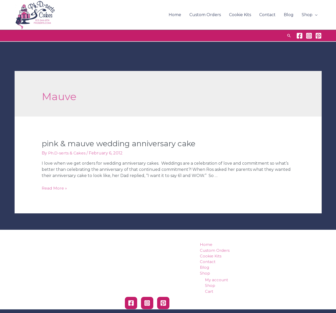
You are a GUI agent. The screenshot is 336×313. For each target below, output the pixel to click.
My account (216, 280)
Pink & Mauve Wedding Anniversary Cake (119, 143)
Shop (307, 14)
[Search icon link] (289, 35)
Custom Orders (205, 14)
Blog (289, 14)
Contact (267, 14)
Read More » (54, 188)
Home (175, 14)
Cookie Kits (240, 14)
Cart (209, 291)
